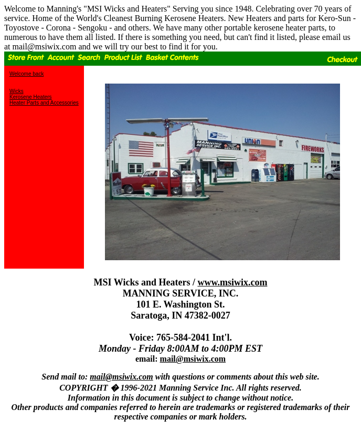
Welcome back (26, 74)
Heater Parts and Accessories (44, 103)
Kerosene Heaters (30, 97)
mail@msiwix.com (193, 358)
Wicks (16, 91)
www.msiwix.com (232, 282)
